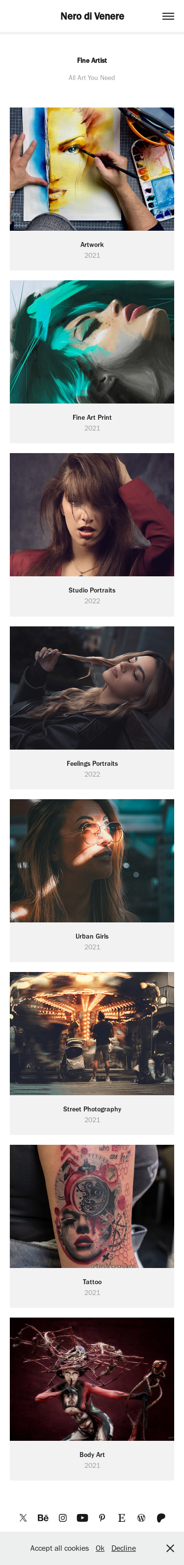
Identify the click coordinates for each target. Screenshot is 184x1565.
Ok (100, 1548)
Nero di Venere (92, 16)
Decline (123, 1548)
